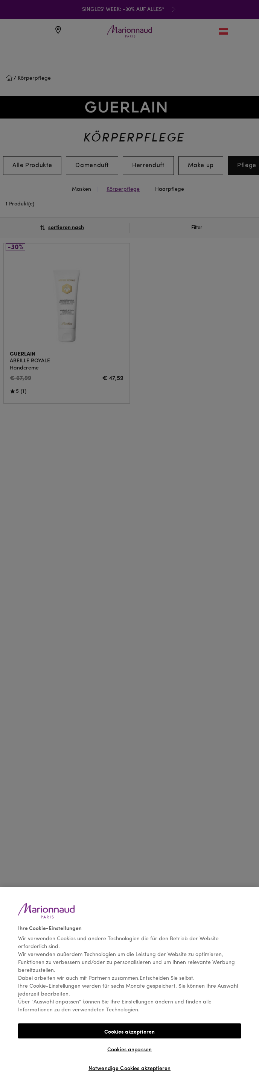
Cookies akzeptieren (129, 1031)
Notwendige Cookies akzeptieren (129, 1068)
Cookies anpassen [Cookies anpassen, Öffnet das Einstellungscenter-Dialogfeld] (129, 1049)
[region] (129, 988)
